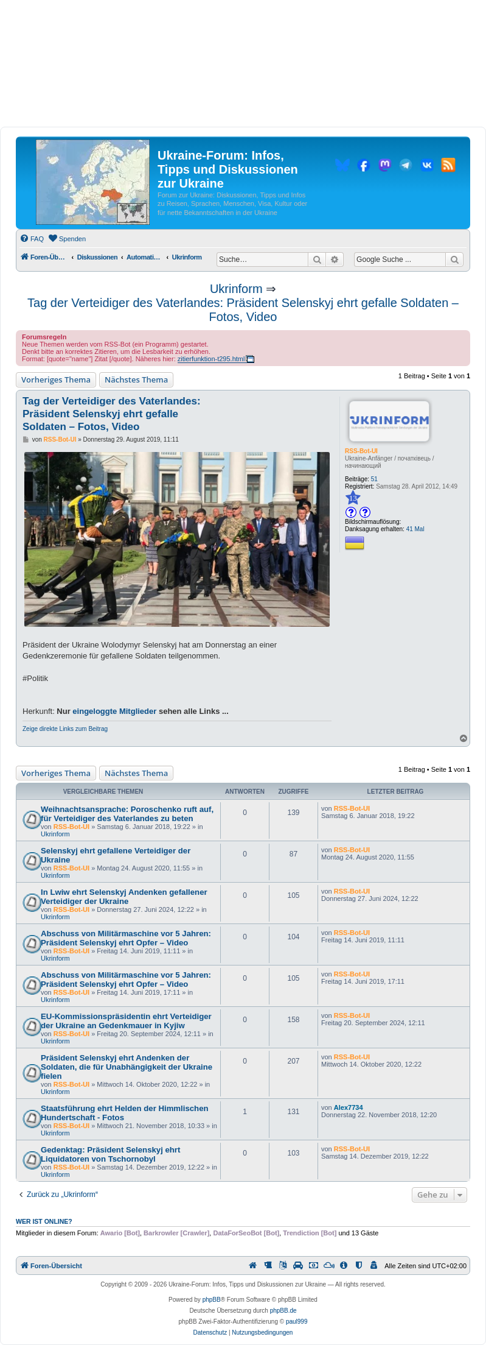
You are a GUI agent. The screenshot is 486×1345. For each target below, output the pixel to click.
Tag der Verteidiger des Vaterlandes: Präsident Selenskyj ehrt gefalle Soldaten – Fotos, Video (243, 309)
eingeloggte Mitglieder (114, 711)
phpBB (212, 1299)
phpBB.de (283, 1310)
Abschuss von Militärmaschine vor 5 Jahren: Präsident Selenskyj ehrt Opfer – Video (126, 938)
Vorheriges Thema (56, 379)
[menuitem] (31, 238)
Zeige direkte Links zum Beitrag (65, 728)
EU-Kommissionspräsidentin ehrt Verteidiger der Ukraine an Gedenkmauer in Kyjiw (126, 1021)
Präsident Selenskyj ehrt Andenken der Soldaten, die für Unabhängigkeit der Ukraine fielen (126, 1067)
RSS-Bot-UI (361, 451)
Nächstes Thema (136, 379)
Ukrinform (236, 288)
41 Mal (415, 529)
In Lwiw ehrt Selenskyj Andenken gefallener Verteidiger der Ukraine (124, 897)
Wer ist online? (44, 1221)
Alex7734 (348, 1107)
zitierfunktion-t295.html (211, 358)
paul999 (297, 1321)
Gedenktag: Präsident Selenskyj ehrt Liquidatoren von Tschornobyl (110, 1154)
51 (374, 479)
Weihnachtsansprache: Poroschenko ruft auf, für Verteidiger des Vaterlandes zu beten (127, 814)
